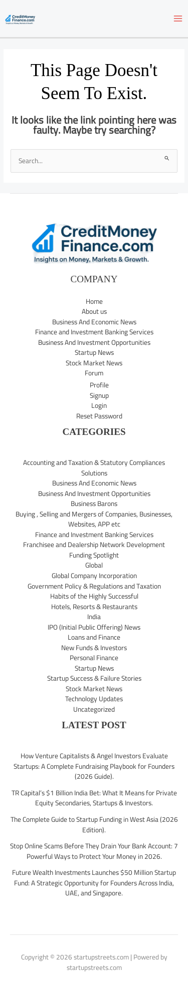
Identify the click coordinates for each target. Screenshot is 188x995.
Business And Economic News (94, 321)
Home (94, 301)
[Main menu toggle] (178, 19)
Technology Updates (94, 698)
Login (99, 405)
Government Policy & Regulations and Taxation (94, 586)
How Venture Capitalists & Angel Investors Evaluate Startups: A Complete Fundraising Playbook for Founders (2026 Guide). (94, 766)
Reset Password (99, 415)
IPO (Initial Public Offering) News (94, 627)
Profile (99, 384)
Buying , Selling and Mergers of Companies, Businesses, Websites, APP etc (94, 519)
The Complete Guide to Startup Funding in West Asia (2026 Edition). (94, 824)
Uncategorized (94, 709)
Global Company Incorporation (94, 575)
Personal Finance (94, 657)
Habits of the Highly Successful (94, 596)
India (94, 616)
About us (94, 311)
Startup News (94, 352)
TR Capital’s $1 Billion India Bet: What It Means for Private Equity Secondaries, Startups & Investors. (94, 798)
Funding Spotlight (94, 555)
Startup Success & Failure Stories (94, 678)
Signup (99, 395)
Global (94, 565)
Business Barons (94, 503)
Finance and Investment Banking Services (94, 331)
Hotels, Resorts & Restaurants (94, 606)
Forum (94, 372)
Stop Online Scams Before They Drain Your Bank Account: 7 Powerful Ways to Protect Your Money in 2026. (94, 851)
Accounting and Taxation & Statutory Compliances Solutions (94, 467)
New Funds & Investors (94, 647)
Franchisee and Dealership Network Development (94, 544)
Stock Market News (94, 362)
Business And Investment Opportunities (94, 342)
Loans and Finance (94, 637)
